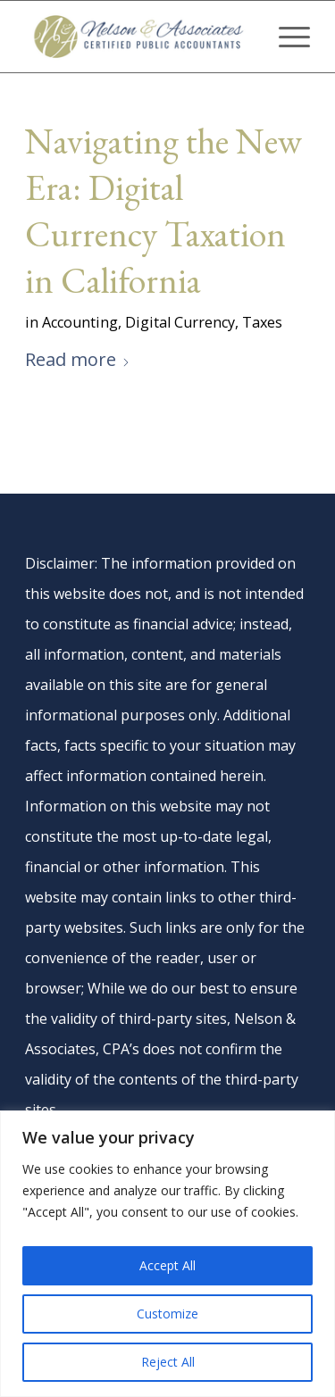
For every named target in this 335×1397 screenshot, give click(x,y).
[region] (167, 1253)
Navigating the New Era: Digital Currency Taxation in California (163, 211)
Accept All (167, 1265)
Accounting (80, 322)
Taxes (262, 322)
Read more (77, 359)
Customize (167, 1313)
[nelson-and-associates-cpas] (139, 36)
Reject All (168, 1361)
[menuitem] (285, 36)
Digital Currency (180, 322)
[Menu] (285, 36)
